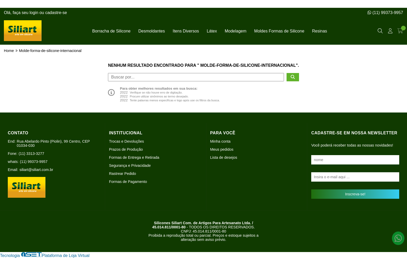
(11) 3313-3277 (31, 153)
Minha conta (220, 141)
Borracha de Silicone (111, 31)
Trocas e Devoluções (126, 141)
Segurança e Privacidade (130, 165)
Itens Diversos (186, 31)
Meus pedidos (222, 149)
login (34, 12)
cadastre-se (56, 12)
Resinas (319, 31)
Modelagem (236, 31)
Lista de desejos (223, 157)
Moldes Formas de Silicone (279, 31)
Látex (212, 31)
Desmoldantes (151, 31)
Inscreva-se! (355, 194)
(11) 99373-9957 (385, 12)
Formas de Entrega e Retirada (134, 157)
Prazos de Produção (126, 149)
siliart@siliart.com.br (36, 170)
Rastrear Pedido (122, 173)
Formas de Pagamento (128, 182)
